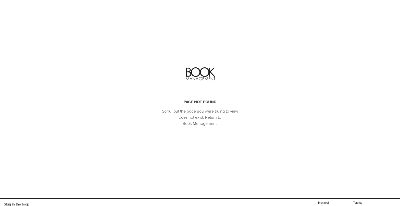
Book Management (200, 123)
